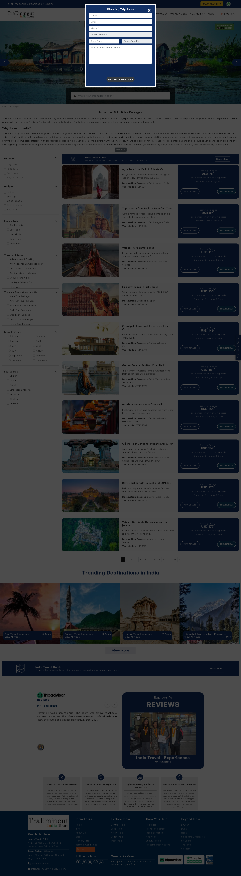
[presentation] (111, 71)
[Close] (149, 10)
